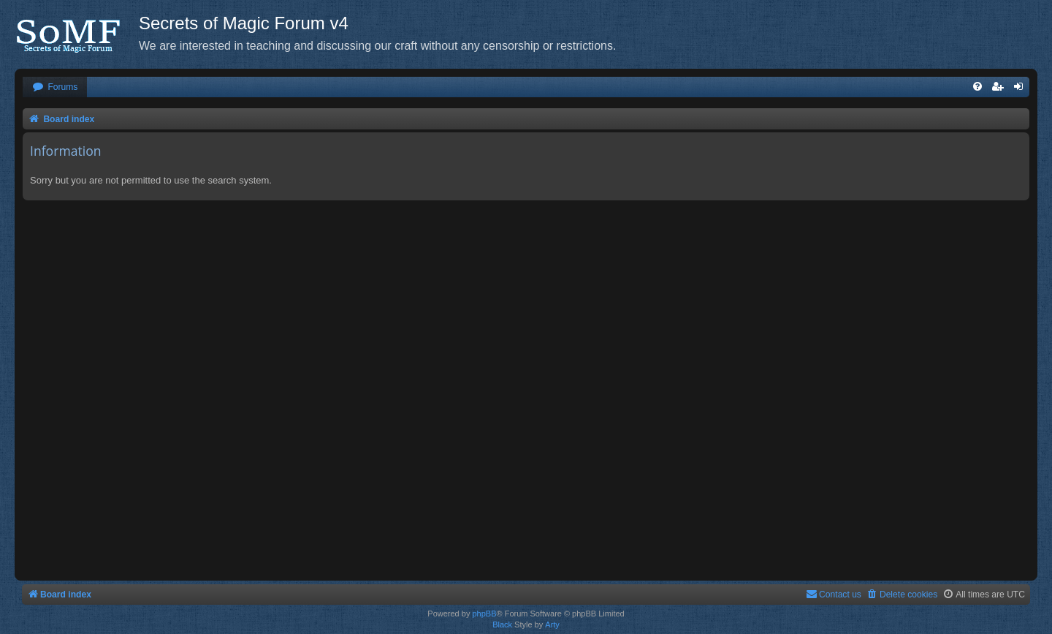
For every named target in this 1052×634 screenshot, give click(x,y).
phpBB (484, 613)
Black (502, 624)
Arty (552, 624)
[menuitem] (54, 87)
